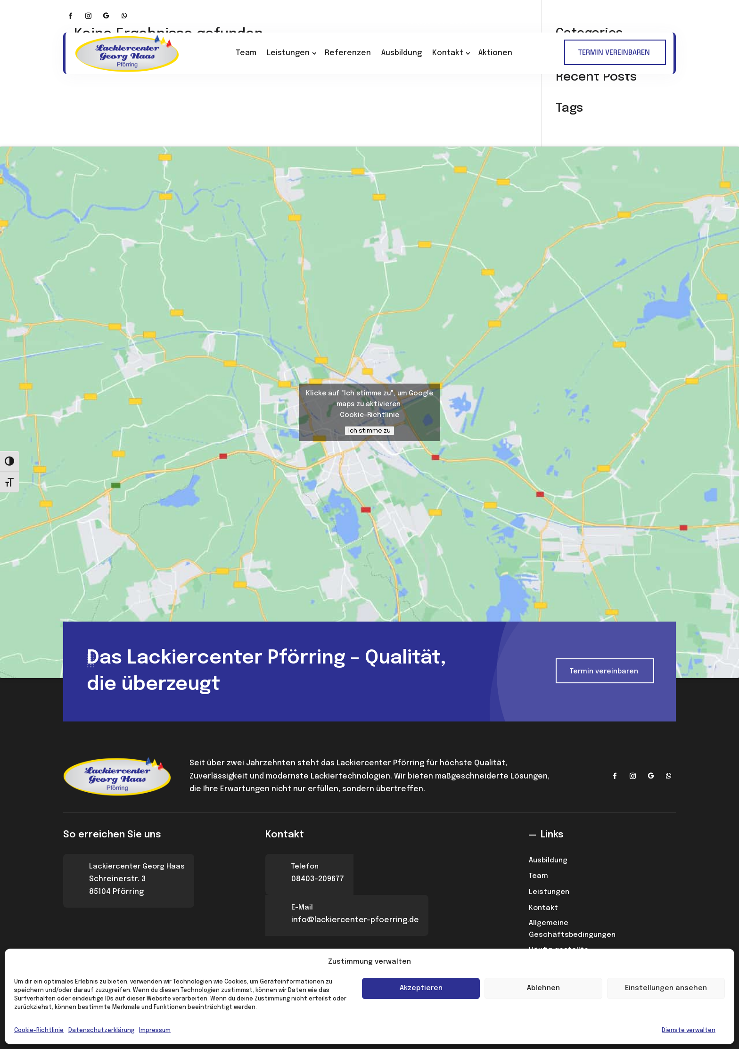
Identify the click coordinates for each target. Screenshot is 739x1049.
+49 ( (438, 21)
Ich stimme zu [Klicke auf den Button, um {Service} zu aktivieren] (369, 430)
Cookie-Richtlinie (39, 1030)
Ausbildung (401, 53)
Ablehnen (543, 988)
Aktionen (495, 53)
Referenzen (348, 53)
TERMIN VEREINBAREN (614, 53)
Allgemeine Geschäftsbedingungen (572, 929)
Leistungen (288, 53)
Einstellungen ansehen (666, 988)
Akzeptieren (421, 988)
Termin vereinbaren (604, 671)
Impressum (155, 1030)
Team (246, 53)
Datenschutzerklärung (101, 1030)
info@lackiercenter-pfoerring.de (613, 20)
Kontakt (447, 53)
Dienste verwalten (688, 1030)
